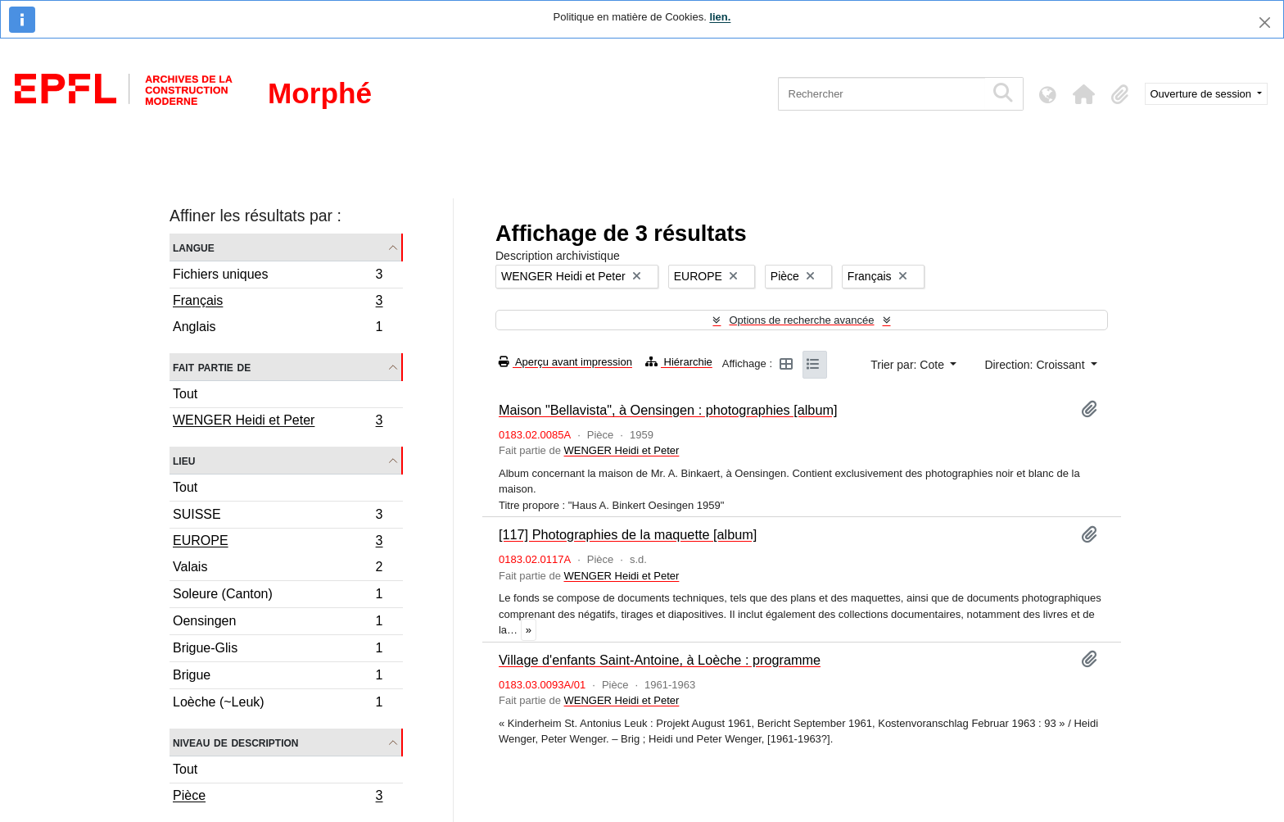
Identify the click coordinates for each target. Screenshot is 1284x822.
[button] (1084, 94)
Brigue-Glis (277, 650)
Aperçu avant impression (565, 362)
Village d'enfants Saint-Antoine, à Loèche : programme (660, 659)
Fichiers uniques (277, 276)
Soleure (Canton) (277, 596)
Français (277, 302)
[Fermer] (1264, 22)
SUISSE (277, 517)
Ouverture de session (1203, 94)
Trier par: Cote (908, 364)
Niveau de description (235, 742)
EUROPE (277, 542)
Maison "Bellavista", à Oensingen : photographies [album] (668, 409)
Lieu (184, 460)
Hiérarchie (678, 362)
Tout (185, 394)
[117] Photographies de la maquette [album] (628, 534)
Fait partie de (212, 367)
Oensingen (277, 623)
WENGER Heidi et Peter (277, 422)
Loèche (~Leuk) (277, 704)
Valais (277, 569)
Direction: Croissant (1035, 364)
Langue (194, 247)
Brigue (277, 677)
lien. (719, 17)
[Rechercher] (881, 94)
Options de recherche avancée (801, 320)
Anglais (277, 328)
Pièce (277, 797)
